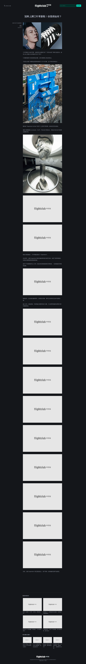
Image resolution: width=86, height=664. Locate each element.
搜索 (78, 5)
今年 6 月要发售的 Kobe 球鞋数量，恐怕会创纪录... (37, 645)
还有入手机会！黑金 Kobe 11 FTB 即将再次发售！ (27, 645)
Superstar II (20, 27)
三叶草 (20, 26)
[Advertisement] (42, 581)
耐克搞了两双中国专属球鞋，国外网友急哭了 (47, 645)
